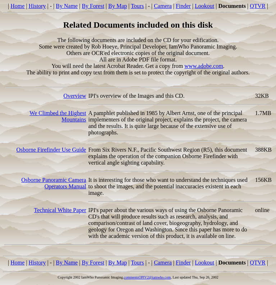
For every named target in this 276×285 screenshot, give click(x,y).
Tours (137, 6)
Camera (163, 6)
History (37, 6)
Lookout (204, 6)
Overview (75, 96)
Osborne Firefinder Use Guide (51, 150)
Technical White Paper (60, 210)
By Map (117, 6)
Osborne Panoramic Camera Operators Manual (53, 183)
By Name (67, 6)
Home (17, 6)
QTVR (258, 6)
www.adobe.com (203, 66)
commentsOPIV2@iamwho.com (147, 277)
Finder (183, 6)
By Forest (93, 6)
